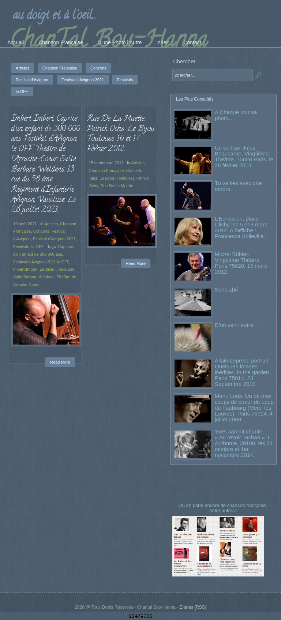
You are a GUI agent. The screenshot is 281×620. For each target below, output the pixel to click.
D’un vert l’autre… (237, 325)
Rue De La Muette (116, 186)
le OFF (37, 246)
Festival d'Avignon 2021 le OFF (41, 262)
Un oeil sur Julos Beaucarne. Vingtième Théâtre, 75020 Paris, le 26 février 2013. (244, 156)
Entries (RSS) (192, 607)
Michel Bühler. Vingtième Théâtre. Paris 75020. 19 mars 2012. (241, 263)
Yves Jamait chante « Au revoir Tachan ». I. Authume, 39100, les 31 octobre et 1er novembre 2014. (244, 443)
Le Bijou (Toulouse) (57, 269)
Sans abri (226, 289)
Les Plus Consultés (195, 99)
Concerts (41, 231)
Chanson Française (106, 170)
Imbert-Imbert (25, 269)
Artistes (51, 224)
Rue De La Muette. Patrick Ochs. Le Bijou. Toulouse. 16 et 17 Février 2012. (121, 134)
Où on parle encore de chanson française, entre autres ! (224, 508)
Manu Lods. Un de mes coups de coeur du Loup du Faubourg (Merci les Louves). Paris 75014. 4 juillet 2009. (244, 407)
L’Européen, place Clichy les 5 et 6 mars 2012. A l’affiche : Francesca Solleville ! (241, 227)
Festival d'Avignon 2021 (54, 239)
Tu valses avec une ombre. (238, 186)
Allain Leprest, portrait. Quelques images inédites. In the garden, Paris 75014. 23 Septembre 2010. (243, 372)
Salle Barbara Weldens (34, 277)
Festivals (21, 246)
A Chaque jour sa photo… (236, 115)
